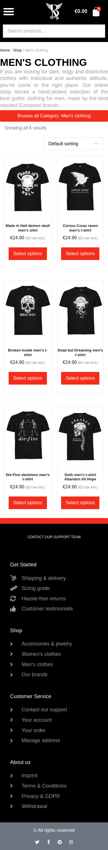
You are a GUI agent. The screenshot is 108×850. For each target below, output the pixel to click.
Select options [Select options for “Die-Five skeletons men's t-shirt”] (27, 502)
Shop (17, 50)
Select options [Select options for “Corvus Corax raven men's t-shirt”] (80, 253)
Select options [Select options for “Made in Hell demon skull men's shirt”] (27, 253)
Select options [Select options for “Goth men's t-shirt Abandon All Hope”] (80, 502)
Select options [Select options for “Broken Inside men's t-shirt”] (27, 378)
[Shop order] (74, 143)
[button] (8, 11)
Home (5, 50)
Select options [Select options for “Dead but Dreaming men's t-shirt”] (80, 378)
